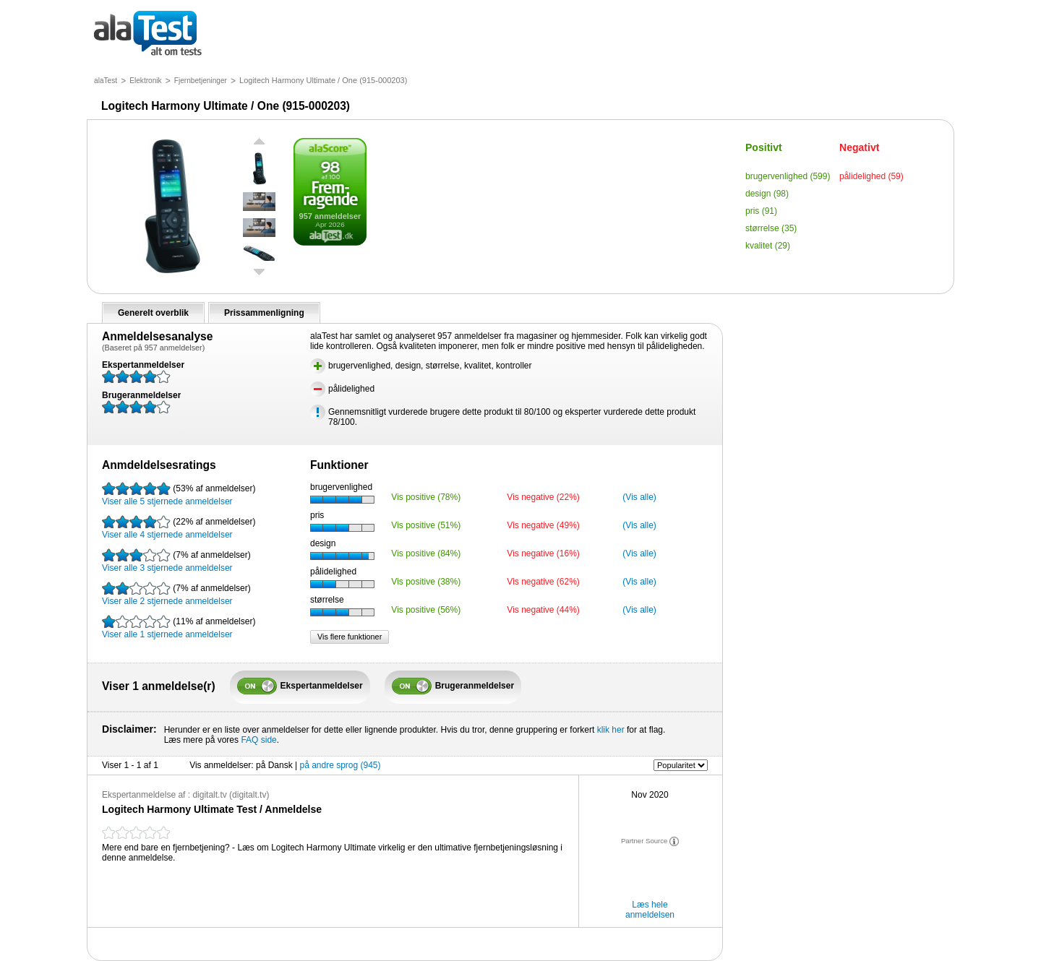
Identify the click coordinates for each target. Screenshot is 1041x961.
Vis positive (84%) (425, 553)
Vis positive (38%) (425, 582)
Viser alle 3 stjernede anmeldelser (176, 560)
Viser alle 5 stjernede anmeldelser (178, 494)
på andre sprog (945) (339, 765)
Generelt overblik (153, 313)
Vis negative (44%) (543, 610)
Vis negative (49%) (543, 525)
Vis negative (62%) (543, 582)
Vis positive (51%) (425, 525)
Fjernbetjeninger (200, 81)
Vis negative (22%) (543, 497)
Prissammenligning (264, 313)
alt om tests (148, 34)
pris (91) (761, 211)
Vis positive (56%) (425, 610)
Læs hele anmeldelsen (649, 910)
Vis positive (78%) (425, 497)
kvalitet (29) (767, 246)
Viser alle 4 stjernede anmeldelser (178, 527)
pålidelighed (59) (871, 176)
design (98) (767, 194)
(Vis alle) (639, 497)
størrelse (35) (771, 228)
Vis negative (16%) (543, 553)
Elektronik (145, 81)
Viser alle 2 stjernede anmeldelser (176, 594)
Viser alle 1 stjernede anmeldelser (178, 627)
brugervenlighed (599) (787, 176)
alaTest (105, 81)
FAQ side (258, 740)
